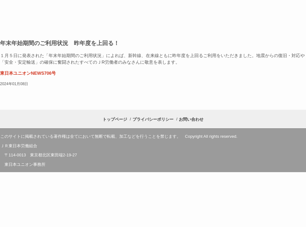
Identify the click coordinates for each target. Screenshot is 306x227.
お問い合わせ (191, 119)
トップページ (115, 119)
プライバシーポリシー (153, 119)
